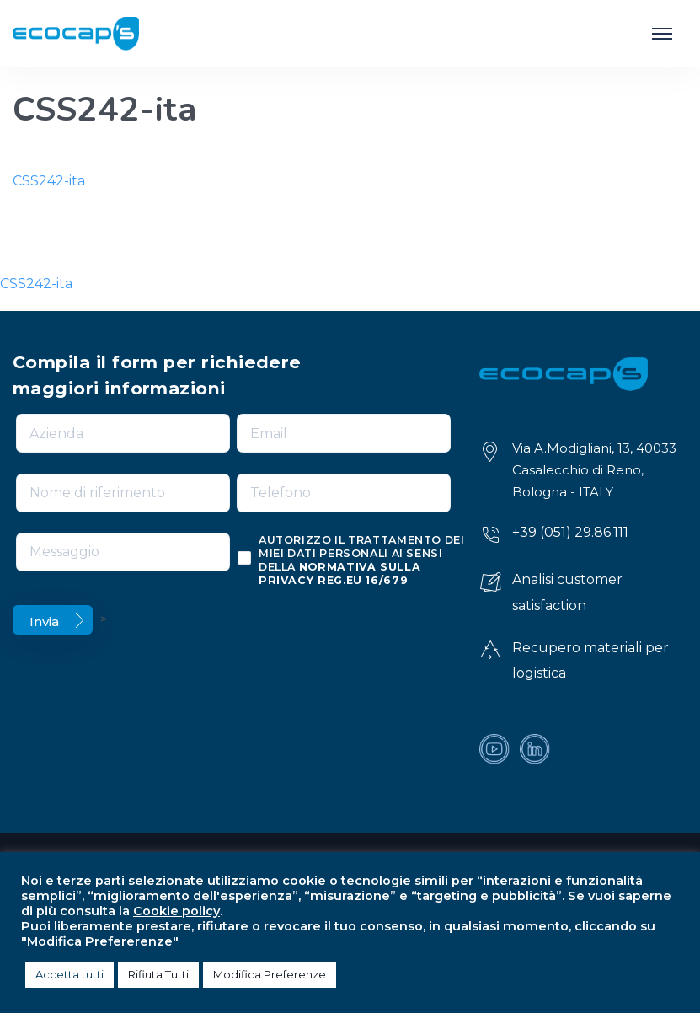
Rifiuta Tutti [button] (158, 974)
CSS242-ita (49, 181)
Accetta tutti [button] (69, 974)
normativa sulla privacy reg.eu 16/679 (339, 573)
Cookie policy (176, 911)
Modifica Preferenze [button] (269, 974)
